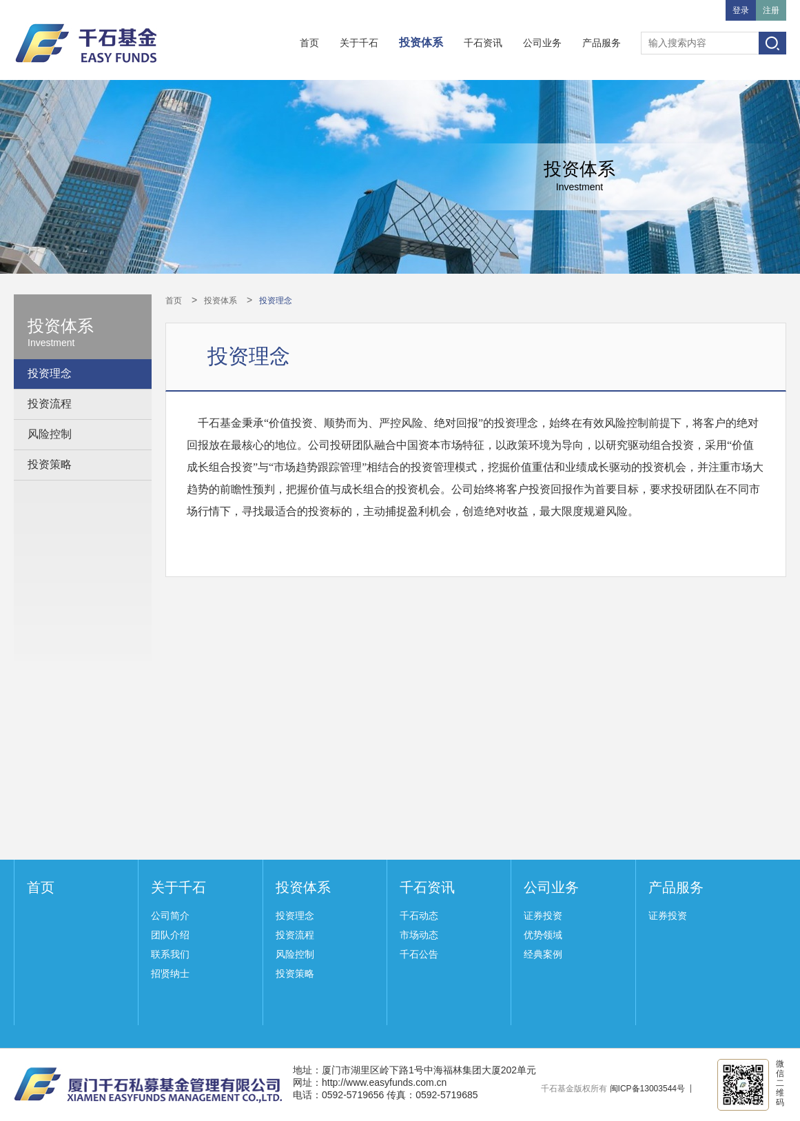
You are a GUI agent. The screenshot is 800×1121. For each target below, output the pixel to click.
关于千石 (359, 42)
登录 (740, 10)
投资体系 (421, 42)
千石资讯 (483, 42)
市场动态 (419, 934)
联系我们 (170, 954)
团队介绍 (170, 934)
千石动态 (419, 915)
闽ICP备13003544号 (647, 1088)
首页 (309, 42)
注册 (771, 10)
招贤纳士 (170, 973)
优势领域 (543, 934)
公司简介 (170, 915)
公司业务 (542, 42)
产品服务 (601, 42)
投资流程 (50, 404)
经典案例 (543, 954)
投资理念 (50, 373)
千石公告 (419, 954)
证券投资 (543, 915)
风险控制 (50, 434)
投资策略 (50, 464)
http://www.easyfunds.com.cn (384, 1082)
